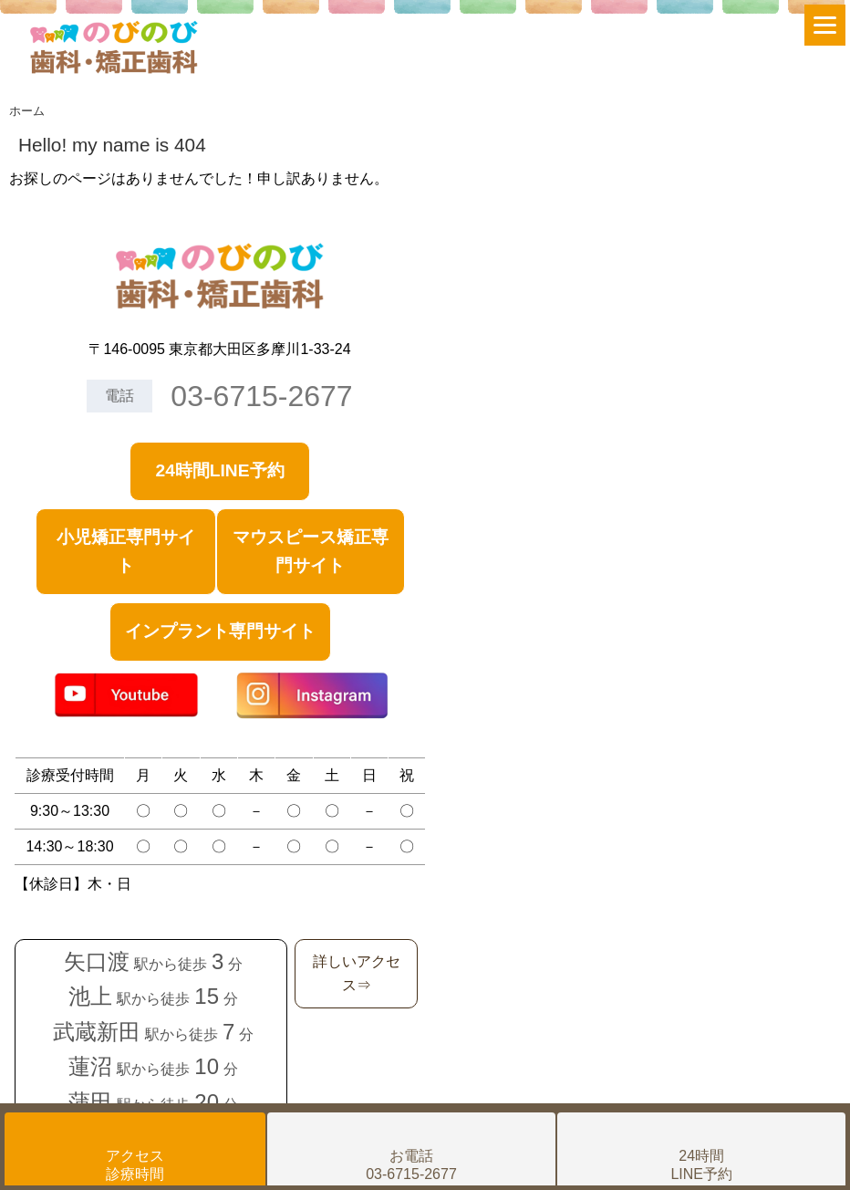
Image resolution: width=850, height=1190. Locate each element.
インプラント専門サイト (220, 631)
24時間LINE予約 (219, 470)
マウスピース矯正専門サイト (311, 551)
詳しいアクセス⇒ (356, 973)
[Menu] (824, 25)
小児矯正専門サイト (126, 551)
